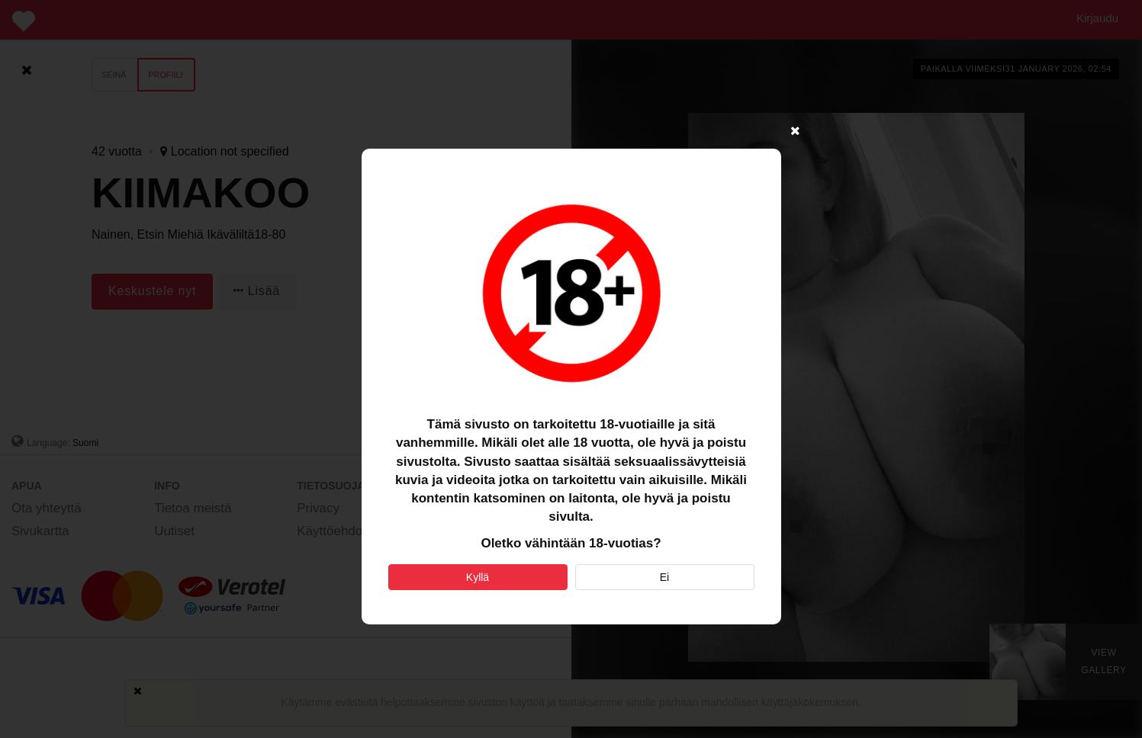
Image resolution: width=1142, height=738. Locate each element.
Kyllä (477, 577)
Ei (664, 577)
